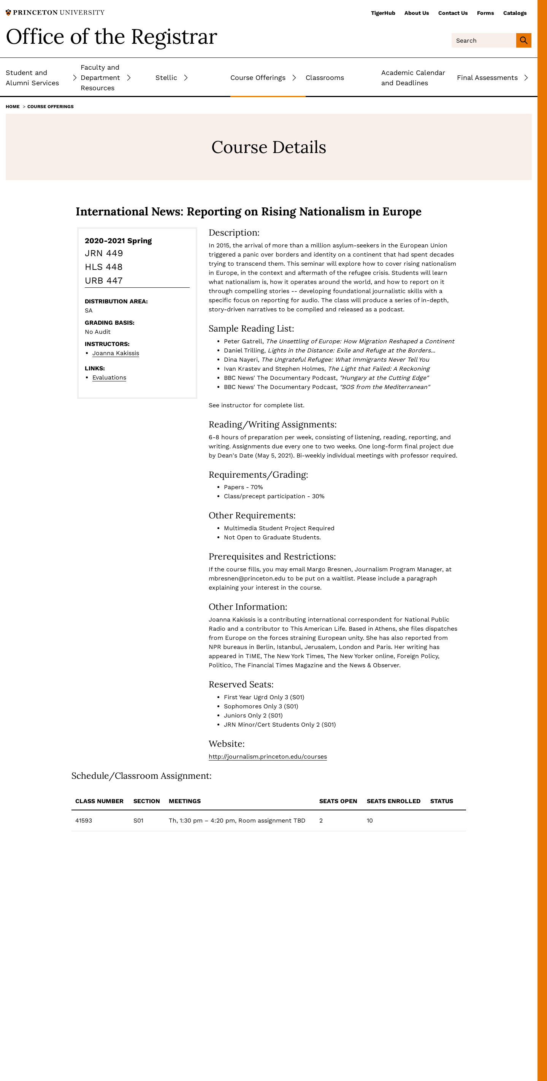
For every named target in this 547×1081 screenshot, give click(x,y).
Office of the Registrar (111, 36)
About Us (416, 13)
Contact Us (453, 13)
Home (13, 106)
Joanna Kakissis (115, 353)
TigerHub (383, 13)
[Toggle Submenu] (75, 77)
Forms (485, 13)
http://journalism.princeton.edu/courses (268, 756)
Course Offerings (50, 106)
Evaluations (109, 377)
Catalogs (515, 13)
